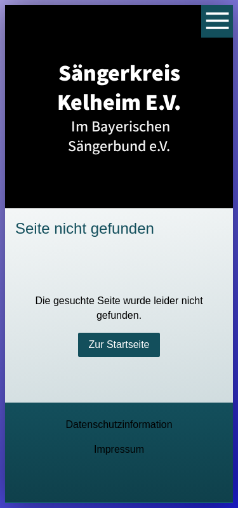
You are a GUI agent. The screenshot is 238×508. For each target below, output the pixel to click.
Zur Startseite (118, 344)
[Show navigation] (217, 21)
